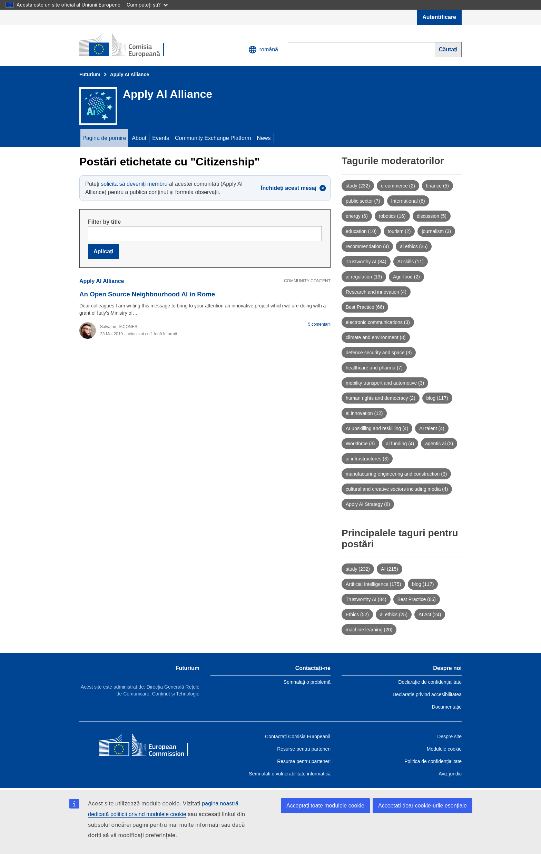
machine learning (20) (369, 629)
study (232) (358, 186)
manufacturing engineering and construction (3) (396, 474)
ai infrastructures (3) (367, 458)
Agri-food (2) (406, 276)
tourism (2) (399, 231)
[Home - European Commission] (149, 746)
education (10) (361, 231)
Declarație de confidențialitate (430, 682)
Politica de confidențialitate (433, 761)
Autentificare (439, 17)
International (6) (408, 201)
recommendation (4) (367, 246)
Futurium (89, 74)
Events (160, 138)
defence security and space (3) (379, 352)
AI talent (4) (431, 428)
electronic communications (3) (378, 322)
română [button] (263, 49)
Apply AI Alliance (129, 74)
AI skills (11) (410, 261)
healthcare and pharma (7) (374, 367)
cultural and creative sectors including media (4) (397, 489)
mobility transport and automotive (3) (385, 383)
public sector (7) (363, 201)
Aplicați (104, 251)
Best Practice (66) (365, 307)
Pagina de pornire (104, 138)
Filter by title (104, 222)
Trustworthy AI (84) (366, 261)
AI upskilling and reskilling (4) (377, 428)
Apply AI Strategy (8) (368, 504)
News (264, 138)
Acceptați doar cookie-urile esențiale (422, 806)
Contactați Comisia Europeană (298, 736)
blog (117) (437, 398)
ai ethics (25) (413, 246)
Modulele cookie (444, 749)
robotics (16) (392, 216)
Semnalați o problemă (307, 682)
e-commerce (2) (398, 186)
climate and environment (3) (376, 337)
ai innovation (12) (364, 413)
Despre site (449, 736)
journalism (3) (436, 231)
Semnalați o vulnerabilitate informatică (290, 773)
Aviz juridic (450, 773)
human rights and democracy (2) (380, 398)
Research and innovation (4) (376, 292)
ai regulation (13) (364, 276)
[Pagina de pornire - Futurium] (129, 45)
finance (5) (437, 186)
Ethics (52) (357, 614)
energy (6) (357, 216)
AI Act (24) (430, 614)
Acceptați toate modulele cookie (325, 806)
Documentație (447, 707)
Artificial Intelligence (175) (373, 584)
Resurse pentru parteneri (304, 749)
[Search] (448, 49)
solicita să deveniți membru (134, 184)
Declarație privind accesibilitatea (427, 694)
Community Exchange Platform (213, 138)
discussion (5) (431, 216)
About (139, 138)
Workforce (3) (360, 443)
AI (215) (389, 569)
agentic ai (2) (439, 443)
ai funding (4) (400, 443)
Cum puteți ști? (147, 5)
